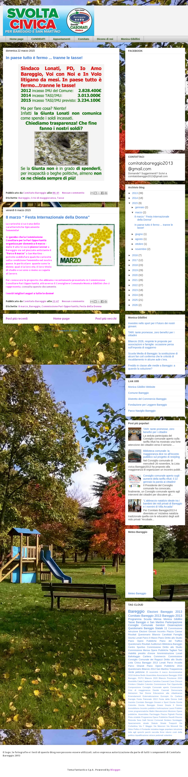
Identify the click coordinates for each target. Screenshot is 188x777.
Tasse (60, 197)
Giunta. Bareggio (146, 705)
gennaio (140, 207)
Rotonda (132, 720)
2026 (135, 305)
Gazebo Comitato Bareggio (140, 702)
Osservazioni (174, 625)
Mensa (157, 619)
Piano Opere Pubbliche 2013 (164, 666)
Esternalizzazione (151, 696)
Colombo (149, 684)
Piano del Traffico (171, 641)
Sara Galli (141, 720)
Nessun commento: (74, 192)
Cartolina (156, 681)
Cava (171, 681)
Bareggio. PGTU (136, 678)
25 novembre (152, 672)
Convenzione (176, 687)
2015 (135, 203)
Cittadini (140, 684)
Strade (163, 723)
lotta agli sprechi (136, 732)
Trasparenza (175, 669)
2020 (135, 275)
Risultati (146, 644)
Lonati (162, 662)
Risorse (178, 717)
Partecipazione (173, 622)
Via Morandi (172, 726)
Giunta (172, 702)
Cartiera (147, 656)
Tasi (180, 650)
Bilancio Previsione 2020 (170, 678)
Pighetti (171, 714)
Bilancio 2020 (151, 678)
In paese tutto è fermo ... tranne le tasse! (44, 57)
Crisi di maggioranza (43, 197)
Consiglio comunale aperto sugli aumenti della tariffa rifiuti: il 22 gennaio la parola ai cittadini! (161, 478)
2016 (135, 255)
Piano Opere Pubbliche (142, 641)
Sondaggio (177, 720)
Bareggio (24, 197)
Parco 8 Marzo (150, 638)
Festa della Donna (90, 306)
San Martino (162, 669)
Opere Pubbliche (159, 650)
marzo (139, 212)
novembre (141, 249)
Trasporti (173, 723)
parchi (148, 732)
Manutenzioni (161, 711)
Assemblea (151, 675)
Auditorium (156, 644)
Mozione (172, 711)
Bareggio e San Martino (150, 622)
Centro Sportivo (136, 647)
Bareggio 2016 (175, 675)
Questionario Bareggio (141, 628)
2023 (135, 290)
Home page (16, 39)
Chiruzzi (178, 681)
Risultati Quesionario (139, 634)
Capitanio (147, 681)
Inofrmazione (162, 708)
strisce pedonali (156, 735)
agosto (139, 239)
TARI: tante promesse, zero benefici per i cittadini (158, 431)
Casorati (165, 681)
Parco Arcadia (174, 662)
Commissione (175, 656)
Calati (140, 681)
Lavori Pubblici (175, 708)
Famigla (131, 699)
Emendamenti (134, 696)
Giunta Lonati (135, 638)
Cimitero (132, 684)
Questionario (134, 644)
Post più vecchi (105, 318)
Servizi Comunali (155, 720)
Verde (131, 672)
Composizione (134, 687)
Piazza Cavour (174, 631)
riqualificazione (142, 735)
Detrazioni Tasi (135, 693)
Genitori (160, 625)
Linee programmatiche (138, 711)
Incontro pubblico (148, 708)
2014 (135, 198)
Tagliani (173, 650)
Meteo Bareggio (137, 593)
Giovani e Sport (161, 702)
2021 (135, 280)
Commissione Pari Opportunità (60, 306)
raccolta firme (158, 732)
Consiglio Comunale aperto (156, 687)
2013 (135, 193)
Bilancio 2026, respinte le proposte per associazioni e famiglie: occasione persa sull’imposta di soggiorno (151, 344)
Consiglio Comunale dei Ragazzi (145, 659)
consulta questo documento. (39, 286)
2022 (135, 285)
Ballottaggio (134, 656)
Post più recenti (17, 318)
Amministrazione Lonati (169, 653)
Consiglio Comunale (140, 625)
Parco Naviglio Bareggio (142, 410)
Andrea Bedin (139, 675)
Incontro (161, 631)
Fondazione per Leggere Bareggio (147, 404)
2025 (135, 299)
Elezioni (143, 631)
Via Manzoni (159, 726)
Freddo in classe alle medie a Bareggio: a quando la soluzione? (151, 367)
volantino (168, 735)
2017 (135, 260)
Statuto (154, 723)
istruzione (177, 729)
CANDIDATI (38, 39)
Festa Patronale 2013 (147, 699)
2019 (135, 270)
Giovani (152, 631)
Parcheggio (154, 714)
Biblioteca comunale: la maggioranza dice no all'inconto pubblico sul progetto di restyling (161, 454)
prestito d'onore (146, 653)
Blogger (115, 769)
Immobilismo (134, 708)
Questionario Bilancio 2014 (142, 669)
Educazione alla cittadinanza (167, 693)
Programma (134, 619)
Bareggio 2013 (172, 615)
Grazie (168, 705)
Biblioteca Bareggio (172, 644)
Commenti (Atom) (67, 330)
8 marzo (23, 306)
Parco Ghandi (136, 666)
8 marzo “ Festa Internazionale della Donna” (48, 217)
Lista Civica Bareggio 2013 (143, 662)
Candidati (167, 634)
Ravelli (171, 717)
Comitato (83, 39)
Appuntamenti (61, 39)
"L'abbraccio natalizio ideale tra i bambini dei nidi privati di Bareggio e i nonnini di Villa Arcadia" (162, 503)
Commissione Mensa (139, 650)
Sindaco (167, 720)
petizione (140, 672)
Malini (152, 711)
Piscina (179, 714)
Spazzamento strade (138, 723)
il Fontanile (145, 729)
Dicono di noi (105, 39)
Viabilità (132, 653)
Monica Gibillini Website (141, 386)
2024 (135, 295)
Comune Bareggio (138, 392)
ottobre (139, 243)
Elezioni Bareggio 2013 (164, 611)
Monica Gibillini (130, 39)
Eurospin (165, 696)
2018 (135, 265)
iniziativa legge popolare (162, 729)
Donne (148, 693)
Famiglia (177, 634)
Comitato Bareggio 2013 (144, 615)
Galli (180, 699)
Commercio (159, 656)
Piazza (164, 714)
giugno (139, 234)
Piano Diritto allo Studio (170, 638)
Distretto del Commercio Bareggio (147, 398)
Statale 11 (161, 628)
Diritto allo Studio (173, 659)
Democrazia (176, 690)
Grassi (160, 705)
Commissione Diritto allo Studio (164, 647)
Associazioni (162, 675)
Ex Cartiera (176, 696)
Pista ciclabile (134, 717)
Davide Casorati (161, 690)
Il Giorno (177, 705)
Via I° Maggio (145, 726)
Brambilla (132, 681)
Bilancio (156, 634)
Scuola (147, 619)
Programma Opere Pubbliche (154, 717)
